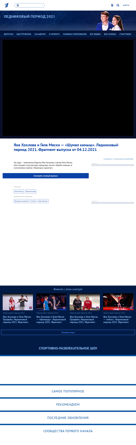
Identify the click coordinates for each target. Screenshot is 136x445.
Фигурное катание (21, 201)
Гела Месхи (19, 191)
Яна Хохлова (30, 191)
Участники (125, 34)
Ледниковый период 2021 (29, 17)
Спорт (33, 201)
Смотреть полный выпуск (46, 175)
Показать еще (68, 332)
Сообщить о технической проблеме (118, 159)
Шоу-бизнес (43, 201)
